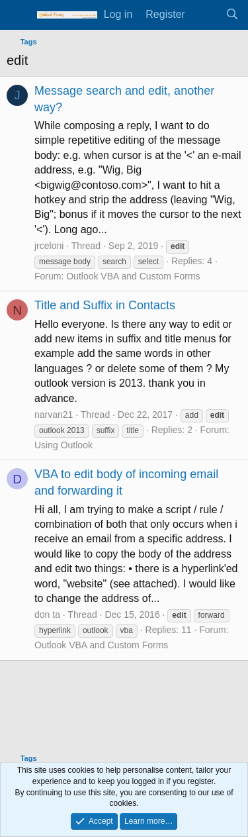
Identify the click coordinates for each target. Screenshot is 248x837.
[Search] (231, 14)
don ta (47, 614)
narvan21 (53, 414)
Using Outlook (63, 445)
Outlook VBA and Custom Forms (133, 276)
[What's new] (205, 14)
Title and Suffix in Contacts (104, 305)
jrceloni (48, 245)
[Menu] (18, 15)
